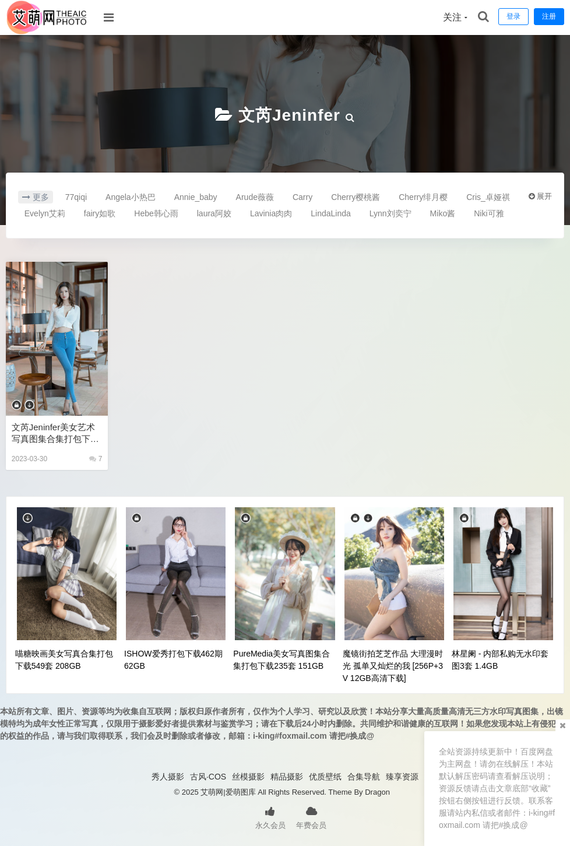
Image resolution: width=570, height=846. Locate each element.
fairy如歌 (99, 213)
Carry (302, 197)
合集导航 (363, 776)
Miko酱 (443, 213)
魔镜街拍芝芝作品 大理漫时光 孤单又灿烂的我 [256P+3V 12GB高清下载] (393, 666)
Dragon (377, 792)
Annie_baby (195, 197)
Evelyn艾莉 (44, 213)
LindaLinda (331, 213)
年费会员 (311, 817)
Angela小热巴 (130, 197)
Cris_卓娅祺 (488, 197)
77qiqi (76, 197)
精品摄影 (286, 776)
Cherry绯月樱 (423, 197)
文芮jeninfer (289, 115)
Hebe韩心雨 (156, 213)
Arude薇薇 (255, 197)
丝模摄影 (248, 776)
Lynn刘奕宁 (390, 213)
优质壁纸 (325, 776)
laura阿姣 (214, 213)
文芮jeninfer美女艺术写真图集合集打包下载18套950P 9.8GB (55, 433)
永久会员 (270, 817)
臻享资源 (402, 776)
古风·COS (208, 776)
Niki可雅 (489, 213)
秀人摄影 (168, 776)
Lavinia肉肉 (271, 213)
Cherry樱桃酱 (355, 197)
